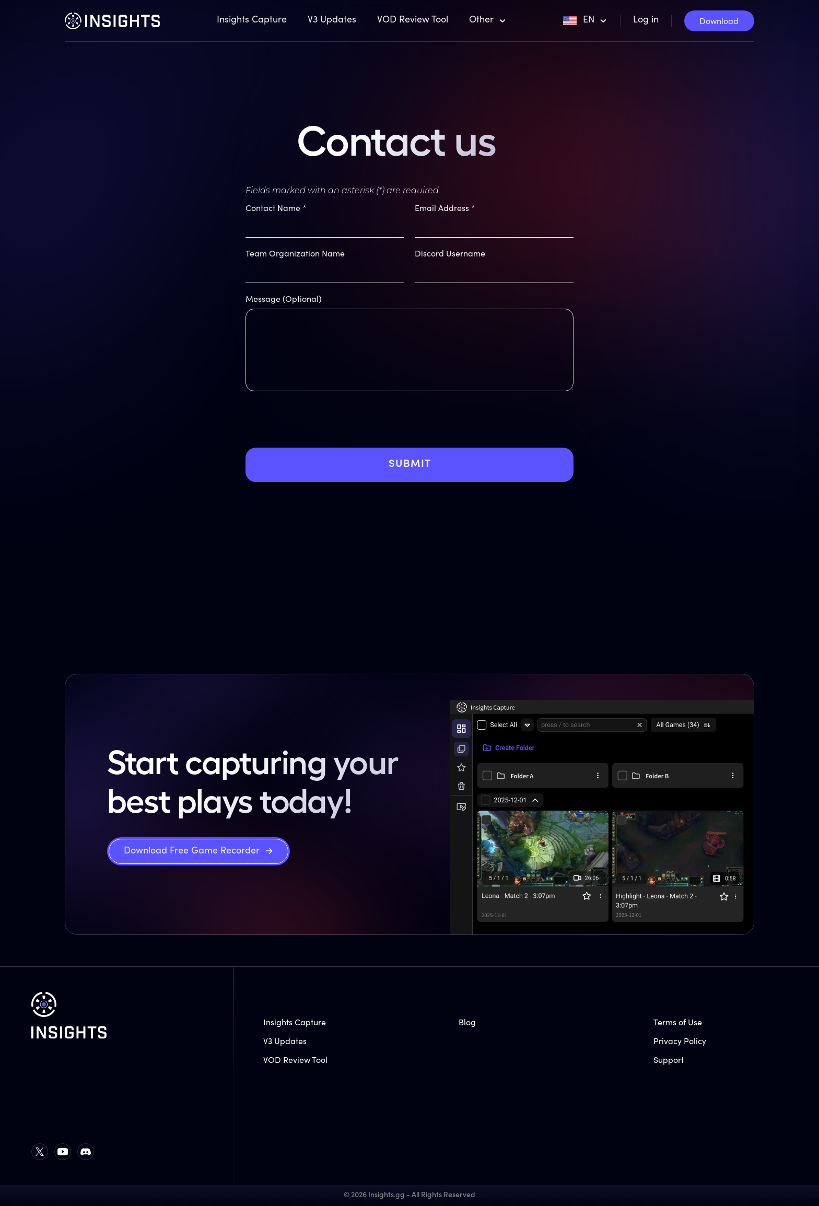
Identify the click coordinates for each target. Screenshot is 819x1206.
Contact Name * (276, 209)
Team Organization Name (295, 254)
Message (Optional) (283, 300)
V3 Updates (332, 20)
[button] (488, 21)
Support (668, 1061)
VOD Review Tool (412, 20)
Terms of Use (677, 1023)
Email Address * (445, 209)
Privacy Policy (679, 1042)
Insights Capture (252, 20)
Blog (467, 1023)
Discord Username (450, 254)
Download (719, 22)
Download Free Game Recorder (192, 851)
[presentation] (324, 427)
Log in (646, 20)
